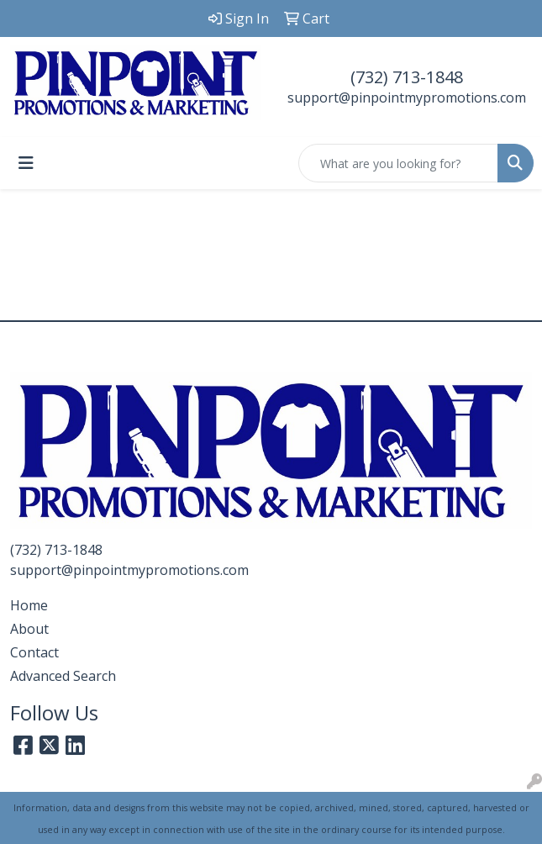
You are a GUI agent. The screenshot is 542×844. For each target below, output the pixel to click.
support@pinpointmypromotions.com (406, 97)
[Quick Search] (398, 163)
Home (29, 605)
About (29, 629)
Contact (34, 652)
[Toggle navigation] (26, 163)
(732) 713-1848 (406, 77)
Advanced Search (63, 676)
